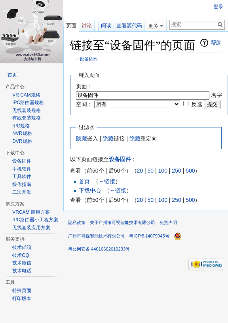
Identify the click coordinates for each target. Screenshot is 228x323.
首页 (84, 181)
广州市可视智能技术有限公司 (96, 236)
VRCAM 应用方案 (31, 212)
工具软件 (21, 176)
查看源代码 (129, 25)
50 (151, 170)
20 (140, 170)
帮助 (216, 43)
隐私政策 (77, 222)
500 (190, 170)
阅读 (106, 25)
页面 (71, 25)
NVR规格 (22, 133)
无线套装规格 (26, 110)
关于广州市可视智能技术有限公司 (122, 222)
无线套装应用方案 (31, 227)
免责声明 (168, 222)
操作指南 (21, 184)
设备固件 (89, 58)
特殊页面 (21, 290)
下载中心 (90, 190)
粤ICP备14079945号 (149, 236)
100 (162, 170)
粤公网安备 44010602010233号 (99, 249)
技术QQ (20, 255)
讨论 (87, 25)
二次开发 (21, 192)
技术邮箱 (21, 247)
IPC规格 (21, 126)
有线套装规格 (26, 118)
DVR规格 (22, 141)
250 (176, 170)
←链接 (107, 181)
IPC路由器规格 (28, 102)
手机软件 (21, 169)
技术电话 (21, 271)
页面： (84, 86)
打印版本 (21, 298)
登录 (218, 7)
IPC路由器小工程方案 (35, 219)
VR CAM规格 (26, 95)
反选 (196, 104)
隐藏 (81, 138)
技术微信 (21, 263)
